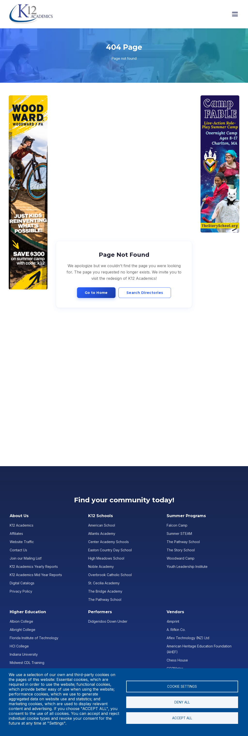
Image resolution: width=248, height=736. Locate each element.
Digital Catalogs (22, 583)
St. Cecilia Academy (104, 583)
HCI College (19, 646)
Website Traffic (22, 542)
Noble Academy (101, 566)
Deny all (182, 702)
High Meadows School (106, 558)
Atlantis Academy (101, 533)
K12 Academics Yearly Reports (34, 566)
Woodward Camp (180, 558)
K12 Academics (21, 525)
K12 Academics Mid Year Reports (36, 575)
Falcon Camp (177, 525)
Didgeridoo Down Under (107, 621)
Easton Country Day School (110, 550)
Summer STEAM (179, 533)
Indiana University (24, 654)
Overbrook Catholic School (110, 575)
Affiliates (16, 533)
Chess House (177, 660)
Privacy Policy (21, 591)
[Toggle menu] (236, 14)
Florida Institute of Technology (34, 638)
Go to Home (96, 292)
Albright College (22, 630)
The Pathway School (104, 599)
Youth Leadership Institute (187, 566)
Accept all (182, 718)
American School (101, 525)
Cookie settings (182, 686)
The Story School (181, 550)
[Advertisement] (28, 192)
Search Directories (144, 292)
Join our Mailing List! (26, 558)
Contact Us (18, 550)
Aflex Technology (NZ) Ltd (188, 638)
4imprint (173, 621)
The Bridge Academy (105, 591)
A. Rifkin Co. (176, 630)
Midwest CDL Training (27, 663)
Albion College (21, 621)
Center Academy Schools (108, 542)
